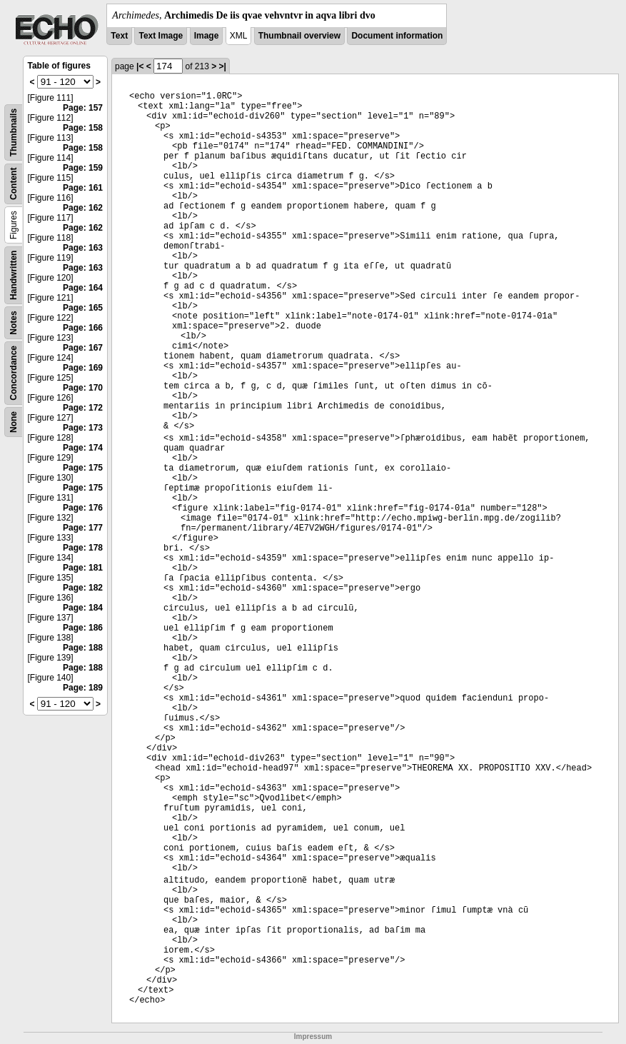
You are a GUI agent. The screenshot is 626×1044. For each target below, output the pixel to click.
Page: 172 (83, 408)
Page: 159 (83, 168)
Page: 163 (83, 248)
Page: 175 (83, 468)
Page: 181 (83, 568)
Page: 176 (83, 508)
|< (139, 66)
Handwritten (14, 275)
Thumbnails (14, 132)
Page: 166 (83, 328)
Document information (397, 36)
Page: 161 (83, 188)
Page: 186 (83, 628)
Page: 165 (83, 308)
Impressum (313, 1036)
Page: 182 (83, 588)
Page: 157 (83, 108)
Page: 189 (83, 688)
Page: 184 (83, 608)
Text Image (160, 36)
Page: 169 (83, 368)
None (14, 422)
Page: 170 (83, 388)
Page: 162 (83, 208)
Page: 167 (83, 348)
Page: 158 (83, 128)
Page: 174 (83, 448)
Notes (14, 322)
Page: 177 (83, 528)
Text (119, 36)
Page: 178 (83, 548)
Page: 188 (83, 648)
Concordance (14, 373)
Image (206, 36)
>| (222, 66)
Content (14, 184)
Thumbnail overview (299, 36)
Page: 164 (83, 288)
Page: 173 (83, 428)
